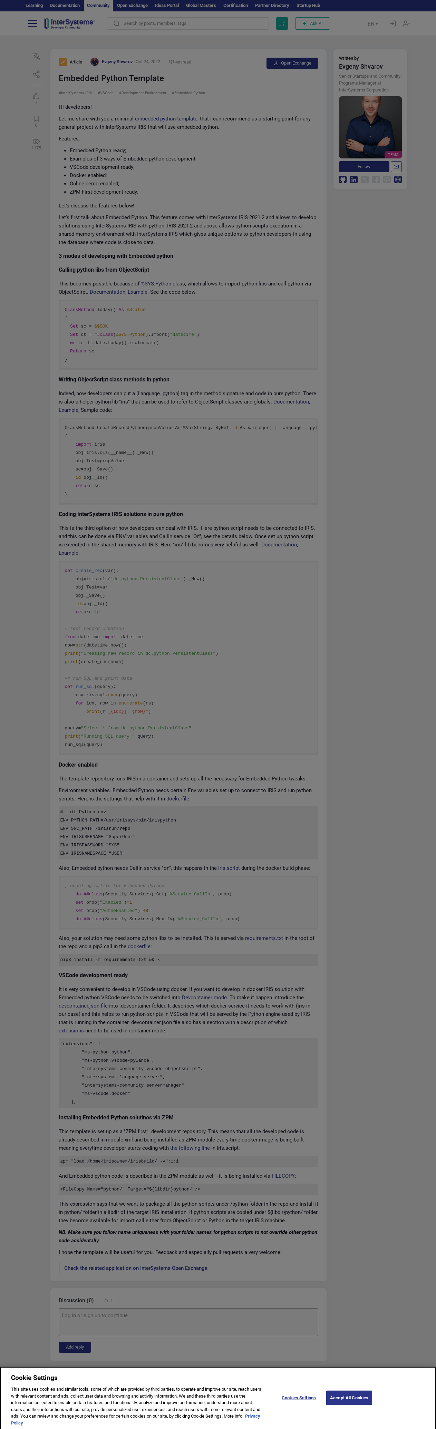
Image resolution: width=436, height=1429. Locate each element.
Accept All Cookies (349, 1402)
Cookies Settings (299, 1402)
